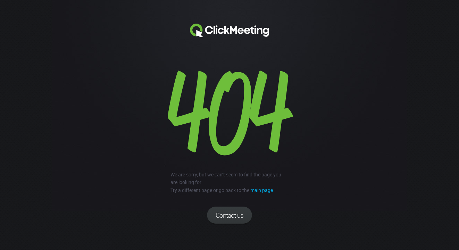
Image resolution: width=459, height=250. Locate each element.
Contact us (229, 215)
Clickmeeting (229, 30)
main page (261, 190)
